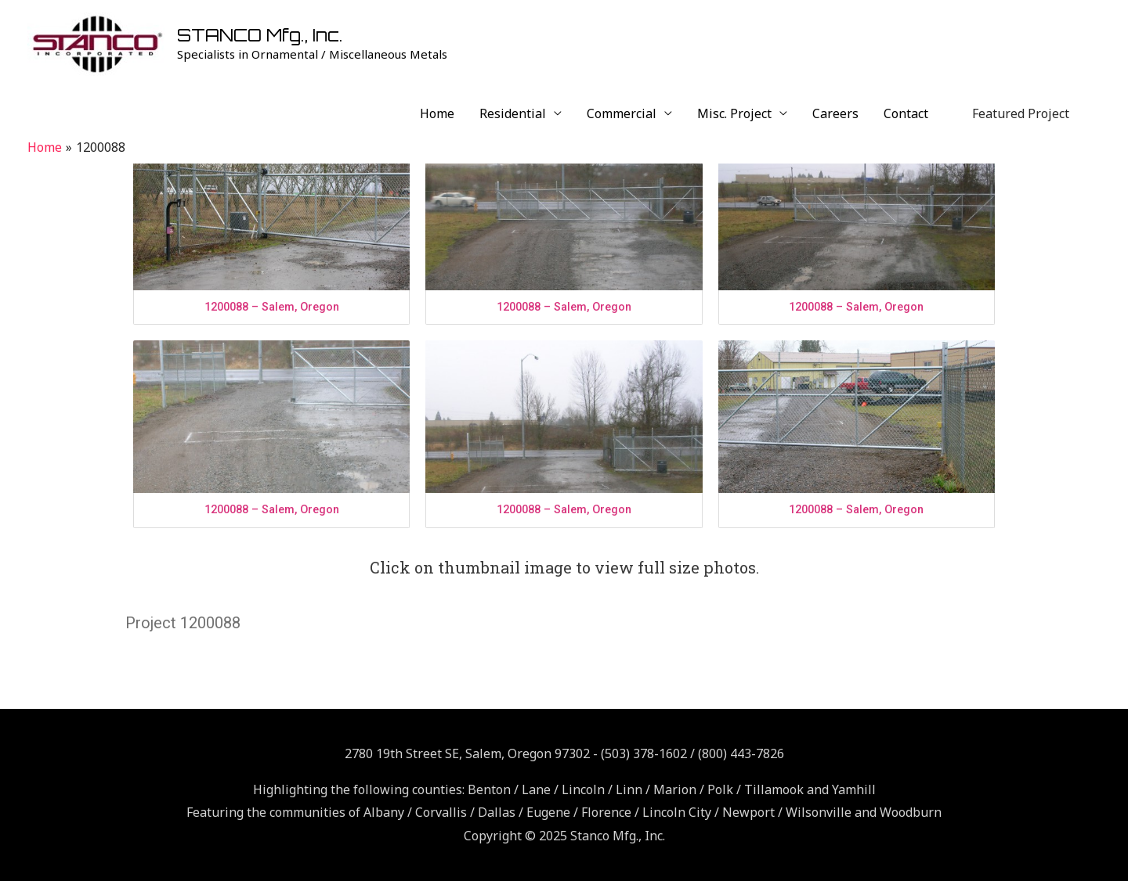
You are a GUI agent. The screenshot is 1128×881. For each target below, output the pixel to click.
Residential (512, 113)
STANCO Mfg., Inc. (260, 34)
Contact (906, 113)
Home (437, 113)
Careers (835, 113)
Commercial (621, 113)
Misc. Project (734, 113)
